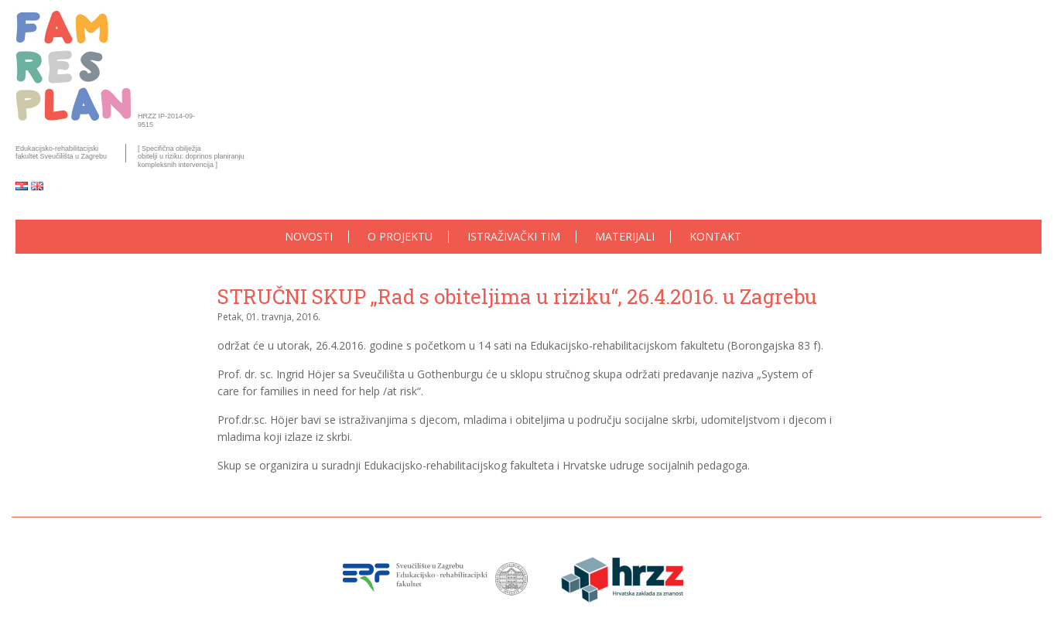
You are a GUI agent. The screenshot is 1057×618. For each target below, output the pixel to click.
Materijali (625, 237)
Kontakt (715, 237)
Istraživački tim (513, 237)
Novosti (309, 237)
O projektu (400, 237)
